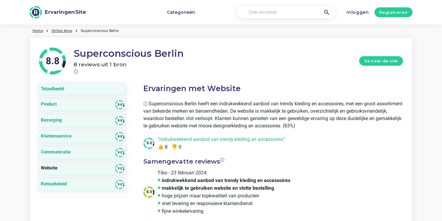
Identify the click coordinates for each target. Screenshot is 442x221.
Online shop (62, 31)
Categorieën (181, 12)
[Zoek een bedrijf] (285, 12)
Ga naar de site (381, 61)
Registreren (393, 12)
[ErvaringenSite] (57, 12)
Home (38, 31)
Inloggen (358, 12)
